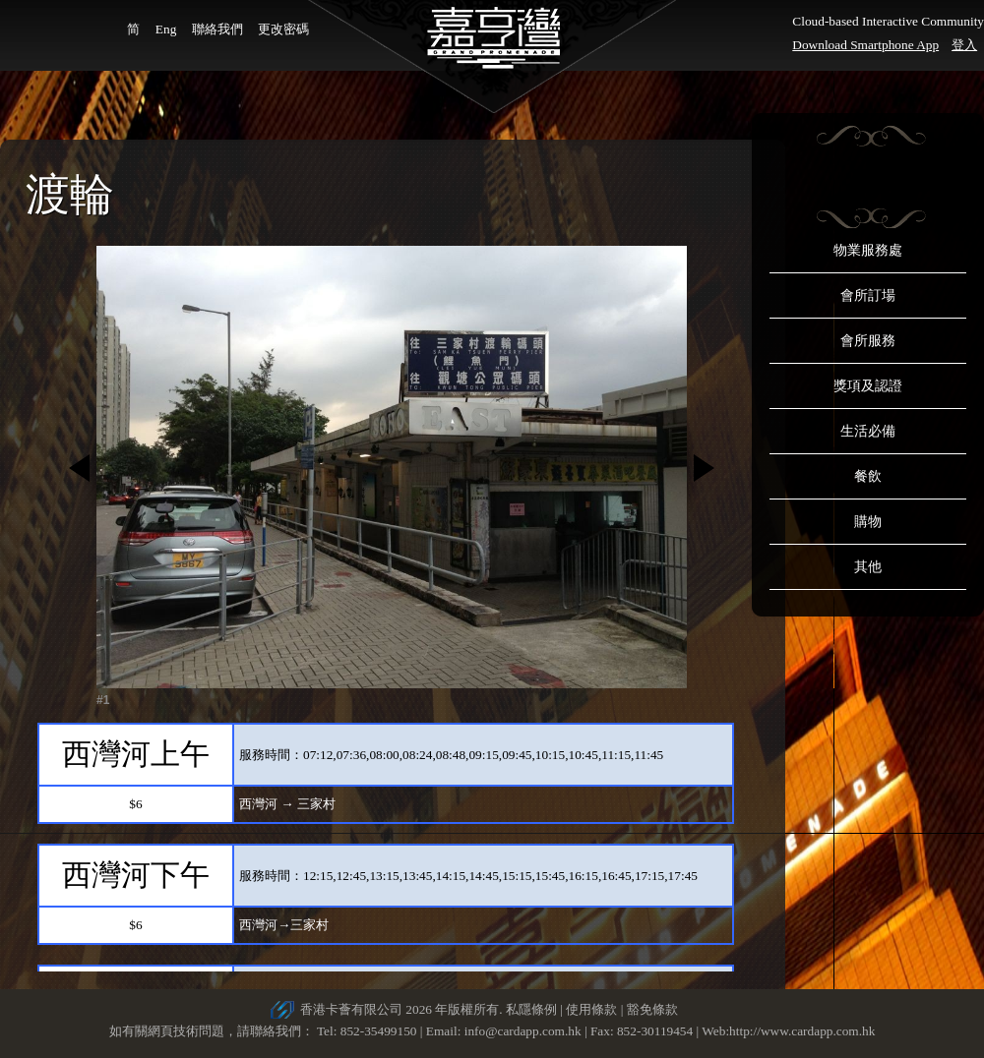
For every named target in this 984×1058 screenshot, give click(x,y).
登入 (964, 44)
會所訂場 (867, 295)
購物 (868, 521)
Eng (165, 29)
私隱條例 (531, 1009)
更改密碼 (283, 29)
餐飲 (868, 476)
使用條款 (591, 1009)
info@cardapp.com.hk (524, 1031)
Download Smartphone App (865, 44)
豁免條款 (652, 1009)
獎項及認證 (867, 386)
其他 (868, 566)
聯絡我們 (217, 29)
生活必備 (867, 431)
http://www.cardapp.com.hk (802, 1031)
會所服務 (867, 340)
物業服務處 (867, 250)
